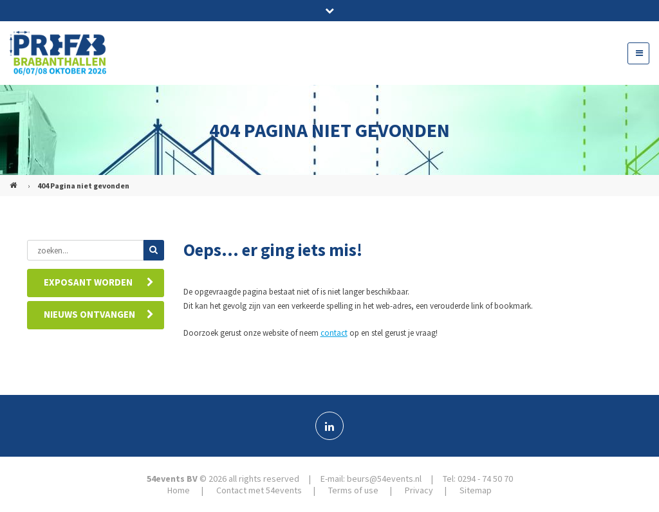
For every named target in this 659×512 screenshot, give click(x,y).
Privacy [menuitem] (419, 490)
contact (334, 332)
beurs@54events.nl (384, 478)
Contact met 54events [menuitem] (259, 490)
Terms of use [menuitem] (353, 490)
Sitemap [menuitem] (475, 490)
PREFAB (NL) (15, 180)
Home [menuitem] (178, 490)
